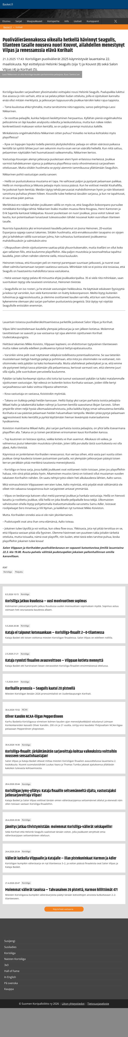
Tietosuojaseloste (98, 1003)
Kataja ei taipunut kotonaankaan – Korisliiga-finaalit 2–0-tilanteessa (54, 633)
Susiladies (10, 947)
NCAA (24, 709)
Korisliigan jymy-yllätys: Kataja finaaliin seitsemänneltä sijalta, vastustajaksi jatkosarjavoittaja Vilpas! (60, 793)
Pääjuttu (19, 572)
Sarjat (19, 21)
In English (10, 977)
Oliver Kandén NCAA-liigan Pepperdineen (34, 717)
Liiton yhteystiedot (73, 1003)
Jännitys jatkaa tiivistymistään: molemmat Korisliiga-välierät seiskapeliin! (58, 827)
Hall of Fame (11, 971)
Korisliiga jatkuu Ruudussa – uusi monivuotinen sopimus (46, 601)
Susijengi (9, 941)
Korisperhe (53, 21)
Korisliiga (8, 572)
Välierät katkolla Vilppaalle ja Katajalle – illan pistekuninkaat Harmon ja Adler (60, 858)
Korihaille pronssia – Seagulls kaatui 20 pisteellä (40, 688)
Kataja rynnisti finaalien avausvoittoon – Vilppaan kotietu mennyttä (54, 661)
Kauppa (9, 989)
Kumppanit (93, 21)
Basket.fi (7, 27)
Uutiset (78, 21)
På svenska (11, 983)
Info (66, 21)
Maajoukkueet (34, 21)
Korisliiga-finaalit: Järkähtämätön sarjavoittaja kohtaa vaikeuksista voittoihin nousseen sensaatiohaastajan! (61, 754)
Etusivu (6, 21)
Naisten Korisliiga (15, 959)
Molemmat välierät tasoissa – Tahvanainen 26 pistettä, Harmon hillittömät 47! (61, 890)
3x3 (6, 965)
